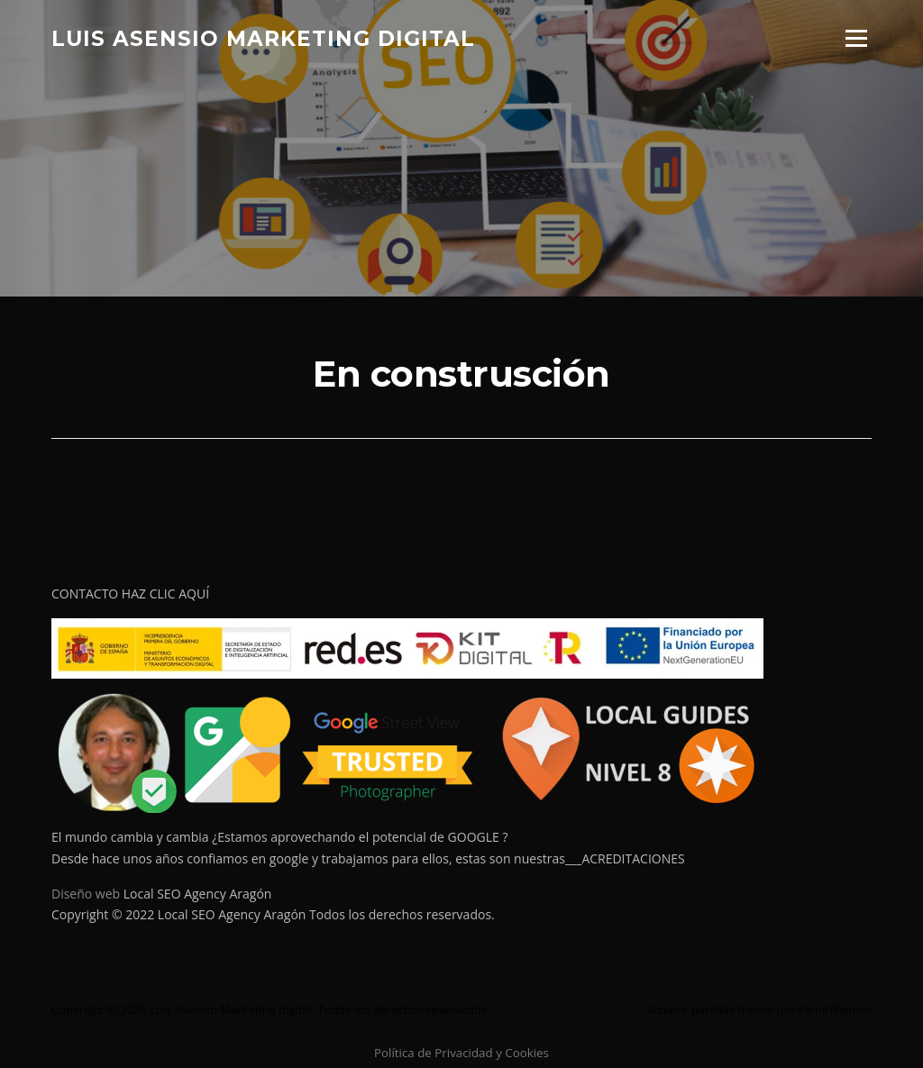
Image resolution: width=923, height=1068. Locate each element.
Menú (856, 38)
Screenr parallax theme (709, 1009)
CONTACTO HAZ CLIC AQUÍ (130, 593)
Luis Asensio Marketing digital (263, 37)
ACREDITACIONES (632, 858)
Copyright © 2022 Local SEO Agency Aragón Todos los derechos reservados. (273, 914)
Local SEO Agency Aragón (197, 893)
